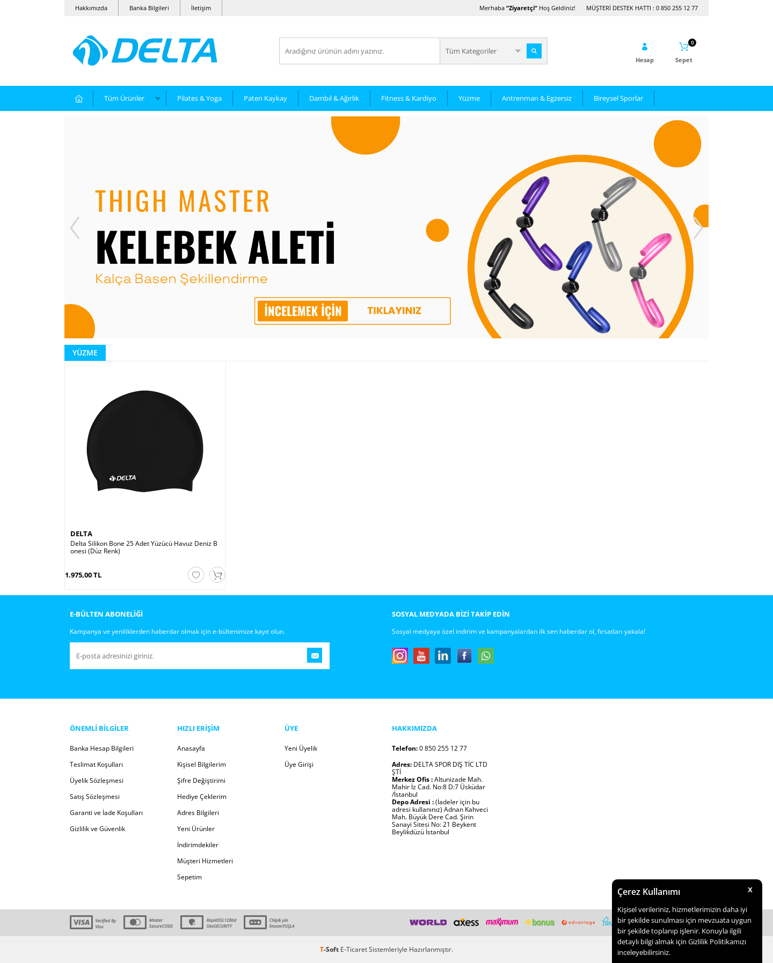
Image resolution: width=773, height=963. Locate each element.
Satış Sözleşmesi (95, 796)
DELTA (81, 533)
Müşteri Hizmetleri (205, 860)
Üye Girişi (299, 764)
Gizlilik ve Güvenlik (97, 828)
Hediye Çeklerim (202, 796)
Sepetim (189, 876)
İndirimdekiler (197, 844)
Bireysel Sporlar (618, 98)
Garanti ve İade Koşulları (106, 812)
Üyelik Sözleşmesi (96, 780)
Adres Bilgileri (198, 812)
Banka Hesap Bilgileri (102, 748)
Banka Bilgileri (149, 8)
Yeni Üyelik (301, 748)
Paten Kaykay (265, 98)
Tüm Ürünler (124, 98)
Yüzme (469, 98)
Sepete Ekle (217, 574)
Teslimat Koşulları (96, 764)
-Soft (330, 949)
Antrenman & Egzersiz (537, 98)
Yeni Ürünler (196, 828)
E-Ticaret (353, 949)
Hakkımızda (91, 8)
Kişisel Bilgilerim (201, 764)
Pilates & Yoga (199, 98)
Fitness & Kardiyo (408, 98)
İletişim (201, 8)
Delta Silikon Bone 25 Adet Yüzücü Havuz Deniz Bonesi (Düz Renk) (143, 547)
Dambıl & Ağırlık (334, 98)
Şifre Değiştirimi (201, 780)
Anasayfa (191, 748)
